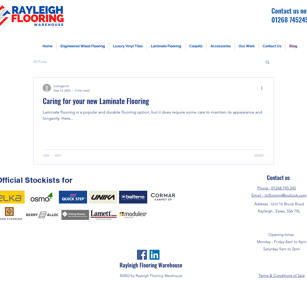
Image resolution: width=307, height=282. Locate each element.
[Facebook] (142, 255)
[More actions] (264, 88)
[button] (267, 62)
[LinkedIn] (155, 255)
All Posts (40, 61)
